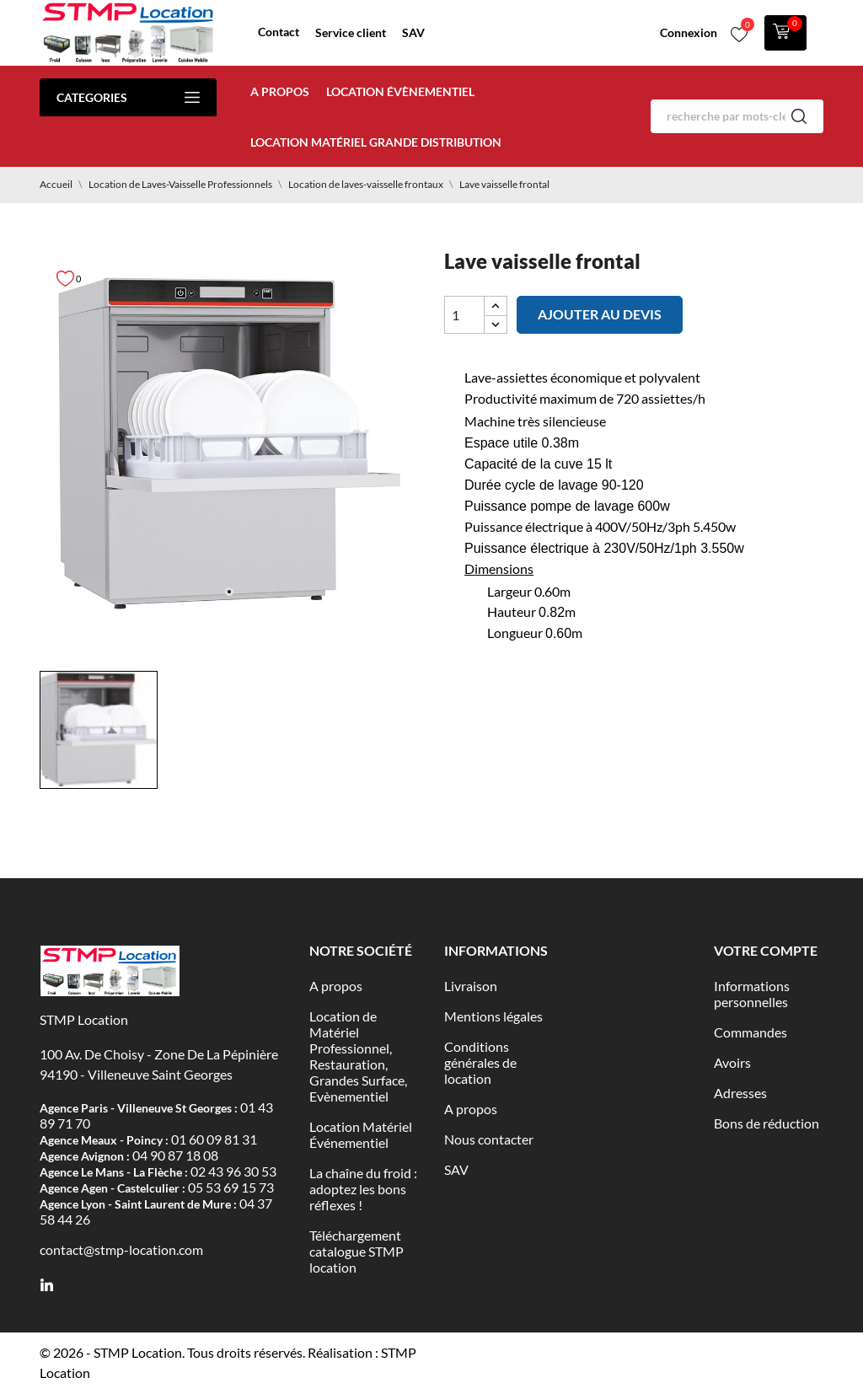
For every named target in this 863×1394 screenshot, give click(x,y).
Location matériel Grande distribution (375, 142)
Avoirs (732, 1062)
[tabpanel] (229, 443)
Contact (278, 31)
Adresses (740, 1093)
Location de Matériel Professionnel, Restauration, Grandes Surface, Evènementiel (358, 1056)
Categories (128, 97)
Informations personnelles (752, 994)
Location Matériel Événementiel (360, 1134)
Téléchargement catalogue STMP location (356, 1251)
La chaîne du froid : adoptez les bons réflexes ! (363, 1189)
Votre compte (765, 950)
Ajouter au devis (600, 314)
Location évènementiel (400, 91)
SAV (413, 32)
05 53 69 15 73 (231, 1187)
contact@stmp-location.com (121, 1249)
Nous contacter (488, 1139)
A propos (279, 91)
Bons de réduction (766, 1123)
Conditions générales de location (480, 1062)
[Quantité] (464, 315)
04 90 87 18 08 (175, 1155)
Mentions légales (493, 1016)
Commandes (750, 1032)
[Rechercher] (737, 116)
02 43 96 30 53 (233, 1171)
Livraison (470, 986)
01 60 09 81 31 (214, 1139)
